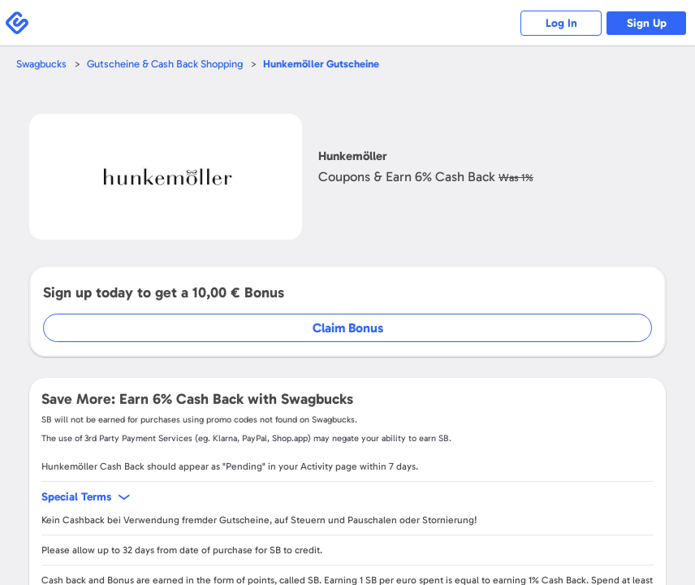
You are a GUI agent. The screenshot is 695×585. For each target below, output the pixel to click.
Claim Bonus (348, 328)
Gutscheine (321, 64)
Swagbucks (41, 64)
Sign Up (647, 23)
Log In (561, 23)
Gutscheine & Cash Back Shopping (165, 64)
